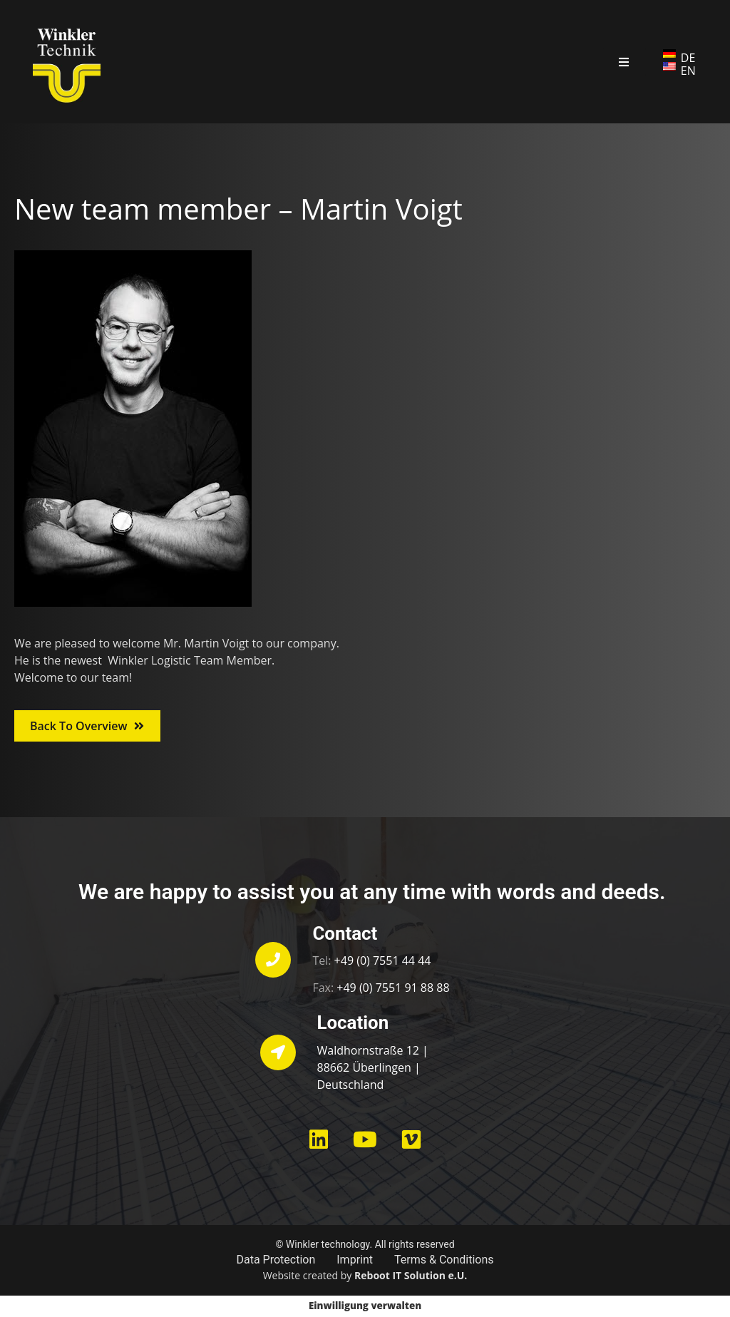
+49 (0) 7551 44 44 (382, 960)
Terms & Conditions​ (444, 1259)
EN (688, 70)
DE (688, 58)
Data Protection (275, 1259)
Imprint (354, 1259)
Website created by (365, 1275)
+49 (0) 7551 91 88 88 (392, 987)
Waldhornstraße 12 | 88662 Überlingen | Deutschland (372, 1067)
